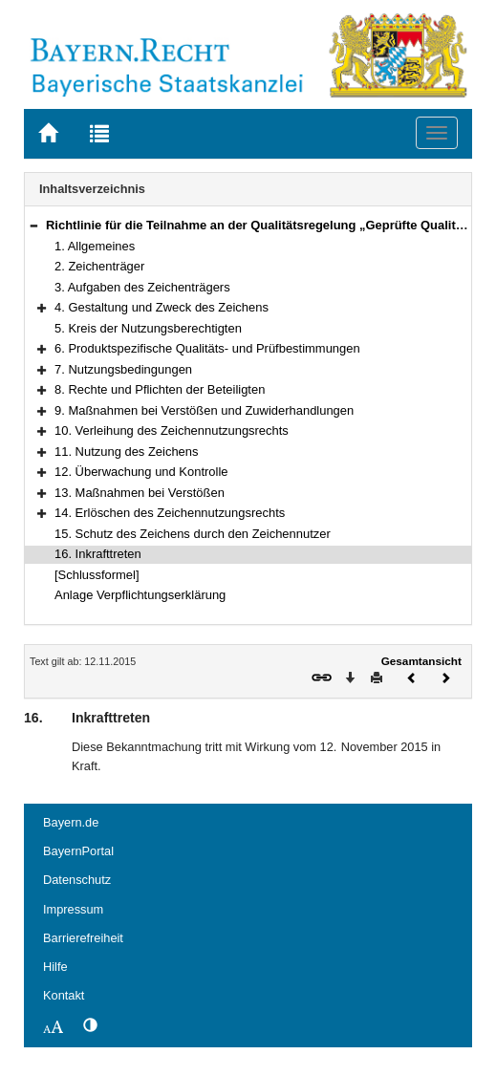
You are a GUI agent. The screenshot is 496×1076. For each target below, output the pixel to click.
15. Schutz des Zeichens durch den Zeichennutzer (192, 534)
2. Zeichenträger (99, 266)
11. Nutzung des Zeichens (126, 451)
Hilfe (55, 966)
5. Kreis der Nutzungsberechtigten (148, 328)
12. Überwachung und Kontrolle (140, 471)
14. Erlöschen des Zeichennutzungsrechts (169, 513)
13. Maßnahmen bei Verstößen (139, 492)
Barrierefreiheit (83, 938)
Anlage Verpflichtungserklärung (140, 595)
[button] (33, 225)
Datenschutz (77, 879)
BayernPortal (78, 851)
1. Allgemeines (94, 246)
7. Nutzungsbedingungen (123, 369)
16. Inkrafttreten (97, 554)
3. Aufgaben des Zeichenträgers (142, 287)
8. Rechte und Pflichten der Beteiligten (159, 389)
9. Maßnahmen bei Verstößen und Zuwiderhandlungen (204, 410)
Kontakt (63, 995)
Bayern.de (70, 822)
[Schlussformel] (97, 575)
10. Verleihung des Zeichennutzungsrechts (171, 430)
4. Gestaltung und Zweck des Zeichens (161, 307)
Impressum (73, 909)
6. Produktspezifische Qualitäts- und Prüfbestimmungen (207, 348)
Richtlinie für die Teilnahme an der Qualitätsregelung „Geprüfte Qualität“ (259, 225)
